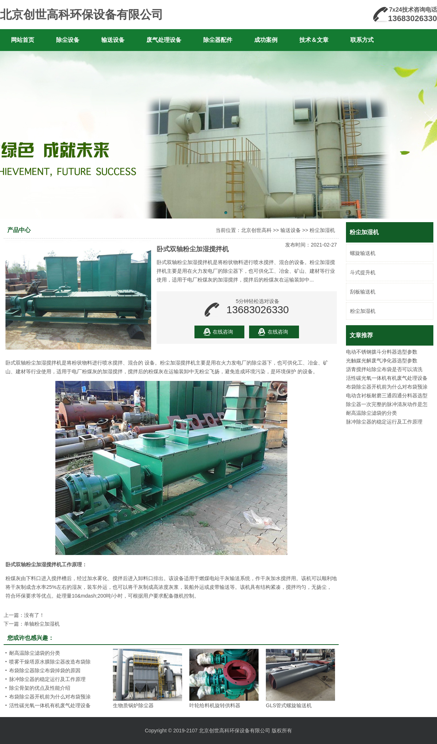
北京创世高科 (256, 230)
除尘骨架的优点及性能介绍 (39, 688)
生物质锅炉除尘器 (133, 705)
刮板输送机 (362, 292)
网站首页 (22, 40)
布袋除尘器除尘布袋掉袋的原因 (44, 670)
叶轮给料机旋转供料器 (214, 705)
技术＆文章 (313, 40)
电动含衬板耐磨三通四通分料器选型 (387, 395)
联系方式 (362, 40)
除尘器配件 (217, 40)
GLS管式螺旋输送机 (289, 705)
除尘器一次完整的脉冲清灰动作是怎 (387, 404)
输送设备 (113, 40)
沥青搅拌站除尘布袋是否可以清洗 (384, 369)
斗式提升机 (362, 272)
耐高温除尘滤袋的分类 (371, 413)
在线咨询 (223, 332)
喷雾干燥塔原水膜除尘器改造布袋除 (50, 662)
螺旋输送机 (362, 253)
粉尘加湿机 (362, 311)
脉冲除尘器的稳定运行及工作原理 (384, 422)
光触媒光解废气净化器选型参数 (381, 360)
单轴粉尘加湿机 (42, 624)
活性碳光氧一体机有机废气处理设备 (387, 378)
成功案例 (265, 40)
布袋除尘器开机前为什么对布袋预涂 (387, 387)
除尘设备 (67, 40)
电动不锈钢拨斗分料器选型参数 (381, 352)
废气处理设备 (163, 40)
